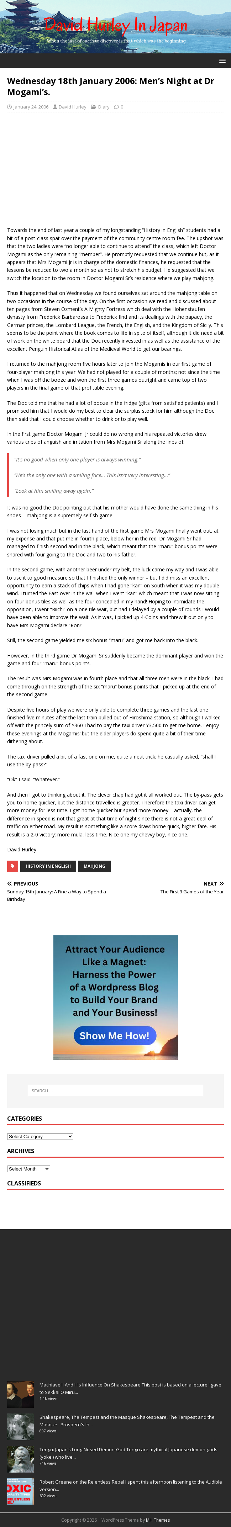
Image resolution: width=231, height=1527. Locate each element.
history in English (48, 866)
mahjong (94, 866)
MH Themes (158, 1520)
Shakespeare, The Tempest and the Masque (88, 1417)
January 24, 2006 (31, 107)
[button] (221, 60)
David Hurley (72, 107)
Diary (104, 107)
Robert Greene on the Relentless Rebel (82, 1482)
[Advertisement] (115, 169)
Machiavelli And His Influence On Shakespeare (90, 1384)
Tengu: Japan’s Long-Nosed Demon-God (82, 1449)
